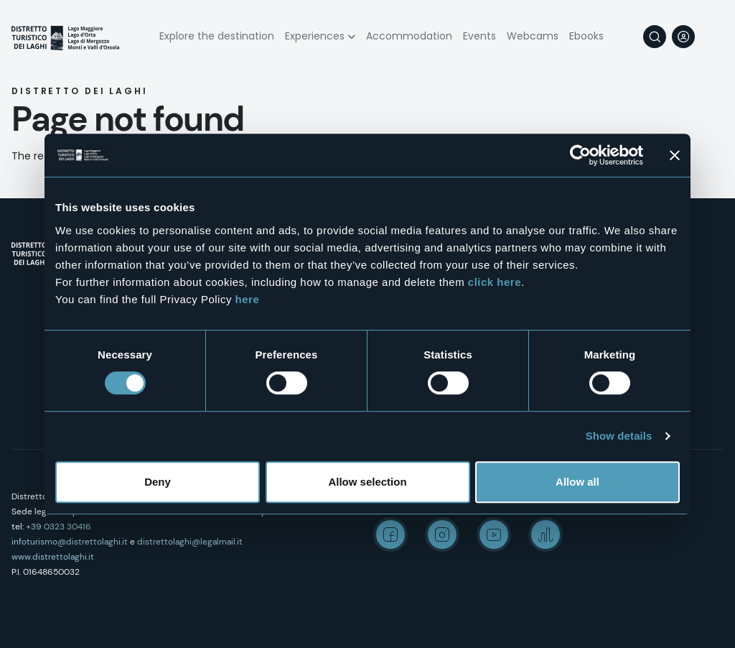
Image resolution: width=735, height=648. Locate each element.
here (247, 299)
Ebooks (586, 36)
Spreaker (545, 534)
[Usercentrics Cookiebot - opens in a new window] (580, 155)
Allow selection (367, 482)
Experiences (315, 36)
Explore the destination (216, 36)
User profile (683, 36)
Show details (619, 436)
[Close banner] (675, 155)
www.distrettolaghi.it (52, 557)
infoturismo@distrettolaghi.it (69, 541)
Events (479, 36)
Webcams (532, 36)
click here (494, 282)
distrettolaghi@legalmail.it (190, 541)
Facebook (390, 534)
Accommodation (409, 36)
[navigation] (712, 36)
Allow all (577, 482)
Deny (157, 482)
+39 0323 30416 (58, 526)
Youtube (494, 534)
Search (654, 36)
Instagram (442, 534)
